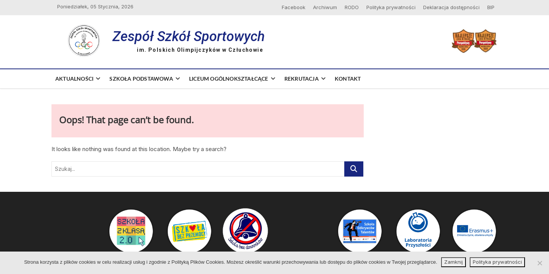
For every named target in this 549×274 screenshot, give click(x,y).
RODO (352, 7)
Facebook (293, 7)
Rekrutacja (301, 78)
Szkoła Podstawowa (141, 78)
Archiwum (325, 7)
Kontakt (348, 78)
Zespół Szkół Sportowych (188, 37)
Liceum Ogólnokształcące (228, 78)
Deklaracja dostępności (451, 7)
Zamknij (453, 262)
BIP (490, 7)
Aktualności (74, 78)
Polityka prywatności (391, 7)
